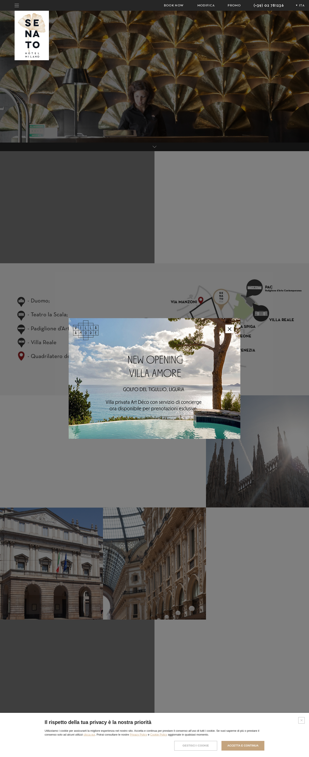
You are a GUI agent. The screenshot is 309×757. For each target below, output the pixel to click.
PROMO (234, 5)
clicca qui (89, 734)
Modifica (206, 5)
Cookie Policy (158, 734)
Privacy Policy (138, 734)
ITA (302, 5)
